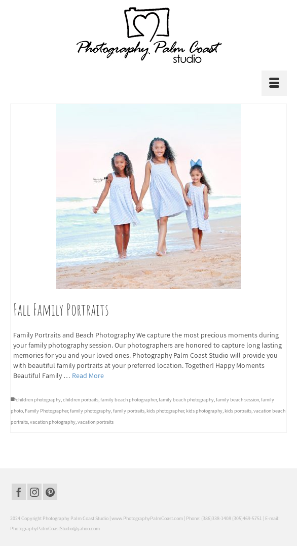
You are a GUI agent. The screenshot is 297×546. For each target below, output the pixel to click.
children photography (38, 399)
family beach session (237, 399)
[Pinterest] (50, 492)
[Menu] (274, 83)
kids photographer (165, 410)
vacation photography (53, 422)
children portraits (80, 399)
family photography (90, 410)
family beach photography (186, 399)
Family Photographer (46, 410)
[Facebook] (19, 492)
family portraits (128, 410)
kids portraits (238, 410)
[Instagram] (34, 492)
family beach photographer (128, 399)
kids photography (204, 410)
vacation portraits (96, 422)
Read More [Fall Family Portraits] (88, 375)
